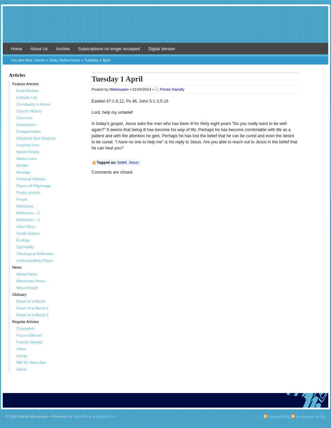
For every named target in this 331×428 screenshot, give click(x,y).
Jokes (21, 349)
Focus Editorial (28, 335)
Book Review (27, 91)
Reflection (24, 206)
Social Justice (27, 233)
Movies (22, 165)
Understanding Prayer (34, 260)
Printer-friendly (172, 89)
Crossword (25, 328)
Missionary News (30, 281)
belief (121, 162)
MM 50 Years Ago (31, 362)
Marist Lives (26, 159)
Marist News (26, 274)
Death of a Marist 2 (32, 308)
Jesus (133, 162)
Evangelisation (28, 131)
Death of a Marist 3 (32, 315)
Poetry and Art (28, 193)
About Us (39, 49)
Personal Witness (31, 179)
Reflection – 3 (27, 220)
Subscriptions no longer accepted (109, 49)
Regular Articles (25, 322)
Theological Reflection (35, 254)
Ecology (23, 240)
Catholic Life (26, 97)
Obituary (19, 294)
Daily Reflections (64, 60)
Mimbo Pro (105, 416)
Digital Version (161, 49)
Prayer (21, 199)
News (17, 267)
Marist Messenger (165, 28)
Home (16, 49)
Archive (63, 49)
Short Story (25, 227)
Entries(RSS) (277, 417)
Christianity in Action (33, 104)
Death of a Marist (30, 301)
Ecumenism (26, 125)
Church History (28, 111)
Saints (21, 369)
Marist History (27, 152)
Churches (24, 118)
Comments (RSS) (308, 417)
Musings (23, 172)
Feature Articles (25, 84)
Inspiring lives (27, 145)
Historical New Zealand (35, 138)
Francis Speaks (29, 342)
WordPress (82, 416)
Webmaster (119, 89)
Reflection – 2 (27, 213)
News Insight (27, 288)
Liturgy (22, 356)
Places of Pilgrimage (33, 186)
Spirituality (25, 247)
